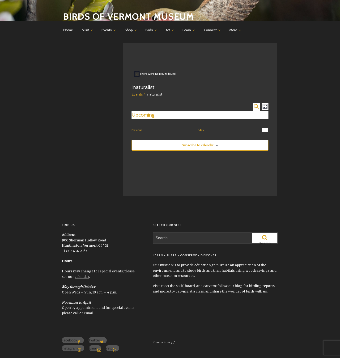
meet (165, 286)
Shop (131, 30)
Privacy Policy (162, 342)
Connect (212, 30)
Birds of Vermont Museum (128, 16)
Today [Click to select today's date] (200, 130)
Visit (88, 30)
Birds (151, 30)
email (88, 313)
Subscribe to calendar (197, 145)
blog (238, 286)
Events (109, 30)
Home (68, 30)
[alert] (200, 73)
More (235, 30)
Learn (189, 30)
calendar (82, 277)
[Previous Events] (137, 130)
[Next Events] (265, 130)
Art (170, 30)
